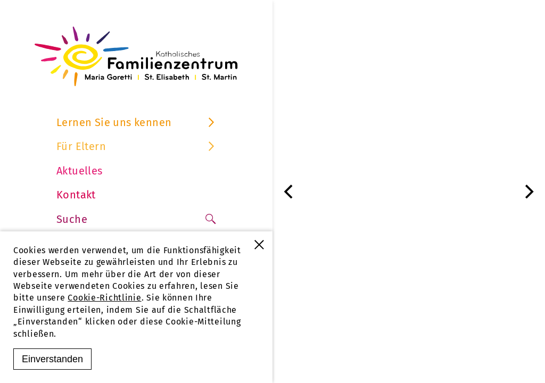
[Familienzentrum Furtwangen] (136, 56)
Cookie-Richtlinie (104, 298)
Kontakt (76, 194)
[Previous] (289, 191)
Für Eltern (136, 146)
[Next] (528, 191)
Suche (136, 219)
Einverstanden (52, 359)
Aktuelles (79, 170)
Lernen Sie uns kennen (136, 122)
